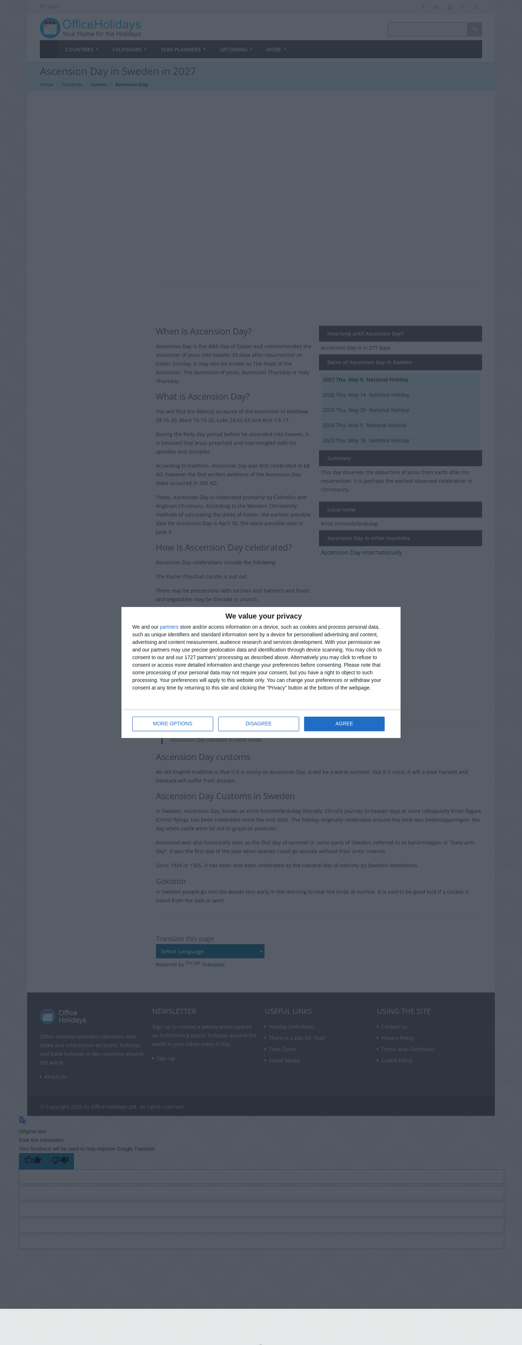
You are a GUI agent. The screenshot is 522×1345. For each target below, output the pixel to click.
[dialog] (261, 672)
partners (169, 627)
